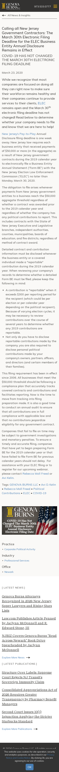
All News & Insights (19, 15)
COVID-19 (39, 493)
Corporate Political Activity (19, 549)
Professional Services (16, 560)
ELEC (41, 103)
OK (29, 767)
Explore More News (13, 657)
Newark (9, 571)
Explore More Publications (17, 728)
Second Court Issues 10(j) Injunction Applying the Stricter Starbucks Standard (27, 716)
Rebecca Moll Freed (35, 473)
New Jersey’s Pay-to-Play (19, 134)
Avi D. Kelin (48, 484)
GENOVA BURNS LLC (24, 484)
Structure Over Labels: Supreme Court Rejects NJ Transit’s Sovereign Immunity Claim (27, 677)
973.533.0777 (42, 6)
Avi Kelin (8, 478)
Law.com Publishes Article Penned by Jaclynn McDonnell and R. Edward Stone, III (29, 623)
